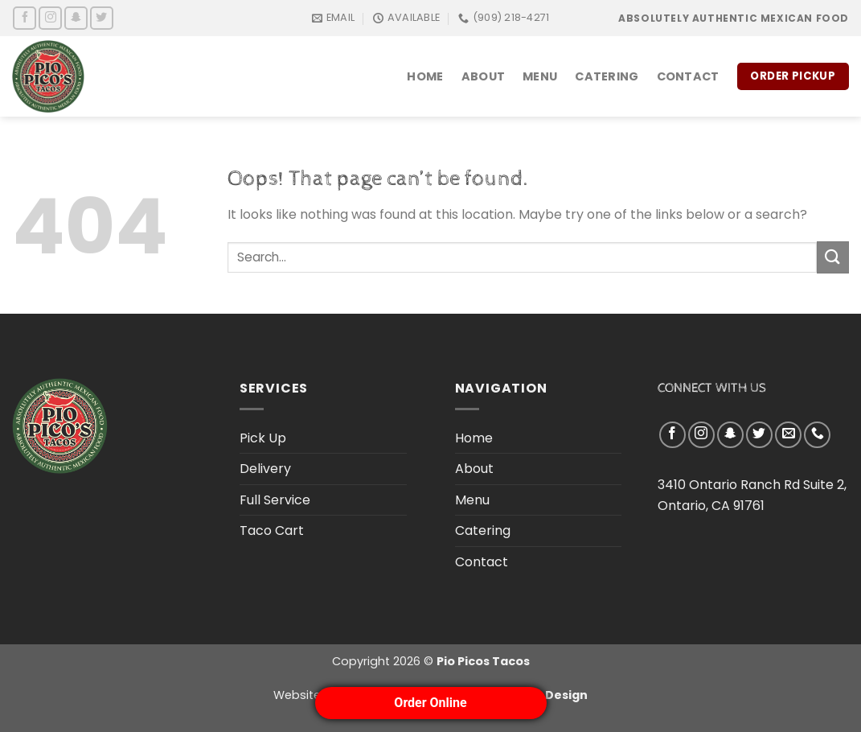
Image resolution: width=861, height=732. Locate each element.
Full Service (275, 500)
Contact (688, 76)
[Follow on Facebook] (24, 18)
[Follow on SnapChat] (76, 18)
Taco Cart (272, 530)
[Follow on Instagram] (50, 18)
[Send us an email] (788, 435)
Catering (606, 76)
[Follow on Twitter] (101, 18)
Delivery (265, 468)
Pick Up (263, 438)
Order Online (430, 702)
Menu (540, 76)
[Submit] (833, 257)
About (483, 76)
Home (425, 76)
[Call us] (817, 435)
